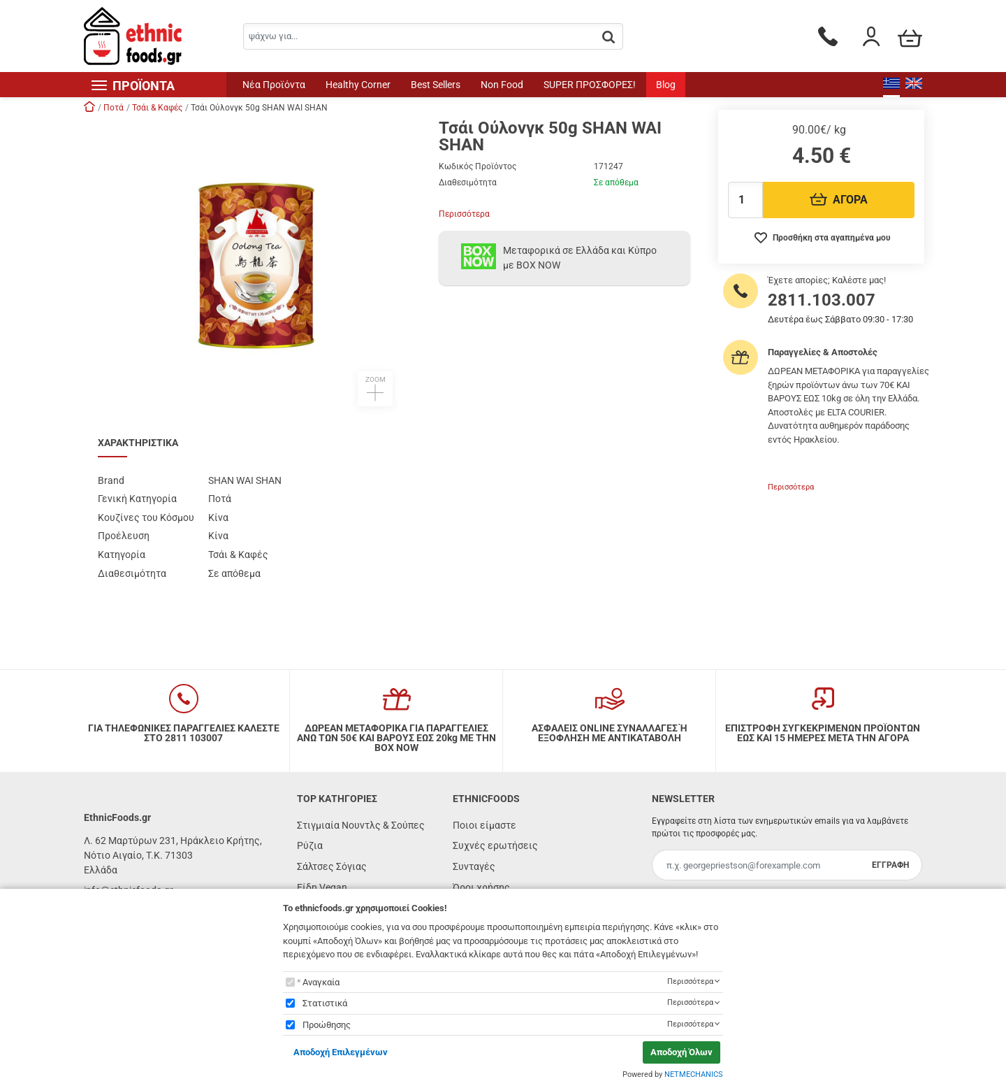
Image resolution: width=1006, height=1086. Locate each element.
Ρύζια (310, 845)
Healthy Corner (358, 84)
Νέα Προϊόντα (273, 84)
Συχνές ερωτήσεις (495, 845)
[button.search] (608, 37)
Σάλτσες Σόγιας (332, 866)
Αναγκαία (321, 982)
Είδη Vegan (322, 887)
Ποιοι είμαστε (484, 825)
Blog (666, 84)
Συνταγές (474, 866)
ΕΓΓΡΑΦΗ (890, 865)
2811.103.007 (821, 300)
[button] (254, 263)
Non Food (502, 84)
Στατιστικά (324, 1003)
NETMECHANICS (693, 1074)
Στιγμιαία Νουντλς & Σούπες (361, 825)
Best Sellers (435, 84)
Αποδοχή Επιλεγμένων (340, 1052)
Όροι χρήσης (481, 887)
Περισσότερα (464, 214)
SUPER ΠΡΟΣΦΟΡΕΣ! (590, 84)
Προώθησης (326, 1025)
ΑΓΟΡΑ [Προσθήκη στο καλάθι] (839, 199)
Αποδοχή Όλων (681, 1052)
